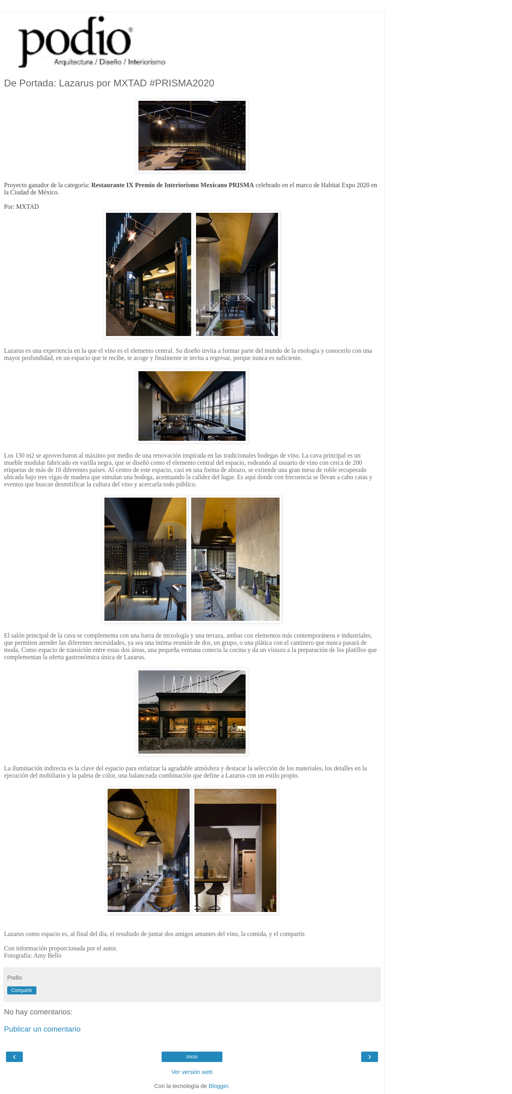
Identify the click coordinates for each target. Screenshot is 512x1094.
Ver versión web (192, 1072)
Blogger (218, 1086)
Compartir (21, 990)
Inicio (192, 1057)
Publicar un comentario (42, 1029)
